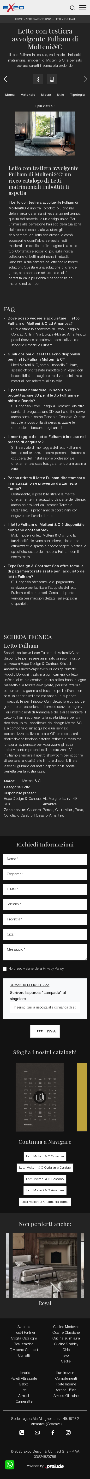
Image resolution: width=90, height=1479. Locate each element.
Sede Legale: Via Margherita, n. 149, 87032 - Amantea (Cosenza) (45, 1421)
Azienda (24, 1327)
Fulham (69, 18)
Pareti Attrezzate (24, 1378)
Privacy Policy (53, 968)
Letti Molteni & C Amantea (45, 1190)
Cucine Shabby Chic (66, 1347)
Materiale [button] (28, 95)
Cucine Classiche (66, 1332)
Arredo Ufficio (66, 1390)
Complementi (66, 1378)
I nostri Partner (23, 1332)
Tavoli (66, 1355)
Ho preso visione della (36, 968)
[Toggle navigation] (82, 7)
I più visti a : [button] (45, 106)
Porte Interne (66, 1384)
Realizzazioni (24, 1344)
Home (19, 19)
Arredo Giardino (66, 1396)
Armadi (24, 1396)
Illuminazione (66, 1373)
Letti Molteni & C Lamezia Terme (45, 1202)
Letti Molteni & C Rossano (45, 1179)
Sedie (66, 1361)
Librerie (24, 1373)
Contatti (24, 1355)
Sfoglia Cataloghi (24, 1338)
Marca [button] (10, 95)
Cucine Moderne (66, 1327)
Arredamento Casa (38, 18)
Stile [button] (60, 95)
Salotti (24, 1384)
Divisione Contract (24, 1350)
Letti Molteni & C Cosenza (45, 1156)
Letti (58, 18)
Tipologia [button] (77, 95)
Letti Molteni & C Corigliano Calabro (45, 1167)
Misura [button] (46, 95)
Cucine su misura (66, 1338)
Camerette (24, 1401)
